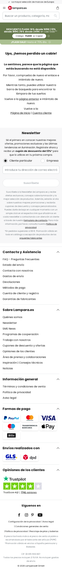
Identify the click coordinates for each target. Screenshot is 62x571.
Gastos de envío (13, 276)
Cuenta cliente (42, 113)
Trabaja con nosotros (17, 340)
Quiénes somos (12, 317)
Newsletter (10, 323)
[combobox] (31, 16)
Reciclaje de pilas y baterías (44, 531)
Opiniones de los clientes (19, 351)
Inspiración (10, 363)
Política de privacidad (17, 392)
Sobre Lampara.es (18, 310)
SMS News (9, 329)
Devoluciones (11, 282)
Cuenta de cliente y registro (21, 293)
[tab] (31, 276)
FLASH (29, 36)
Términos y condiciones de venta (24, 386)
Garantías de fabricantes (19, 299)
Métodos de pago (14, 288)
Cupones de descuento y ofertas (24, 345)
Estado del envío (13, 265)
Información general (20, 379)
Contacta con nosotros (18, 271)
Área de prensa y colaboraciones (24, 357)
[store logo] (19, 8)
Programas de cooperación (21, 334)
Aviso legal (9, 398)
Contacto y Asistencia (22, 252)
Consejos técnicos (31, 363)
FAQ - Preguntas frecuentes (21, 259)
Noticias (8, 368)
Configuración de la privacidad (24, 521)
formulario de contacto (35, 220)
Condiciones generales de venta (31, 526)
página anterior (29, 99)
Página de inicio (20, 113)
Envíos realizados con (21, 448)
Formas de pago (16, 408)
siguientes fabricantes (31, 238)
